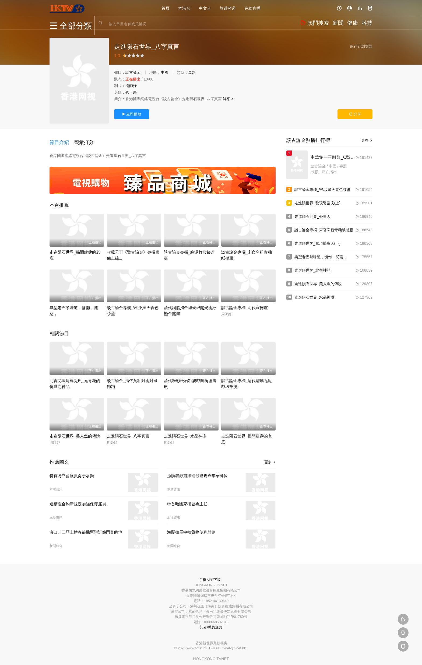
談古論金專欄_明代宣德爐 (244, 303)
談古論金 (132, 72)
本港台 (184, 8)
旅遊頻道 (228, 8)
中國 (164, 72)
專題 (192, 72)
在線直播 (252, 8)
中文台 (205, 8)
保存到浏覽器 (361, 46)
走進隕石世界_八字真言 (128, 431)
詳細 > (228, 99)
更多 (270, 457)
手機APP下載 (209, 575)
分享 (355, 114)
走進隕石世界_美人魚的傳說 (75, 431)
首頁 (165, 8)
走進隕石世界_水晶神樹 (185, 431)
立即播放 (131, 114)
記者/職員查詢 (211, 623)
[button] (62, 139)
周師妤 (131, 85)
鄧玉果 (131, 92)
